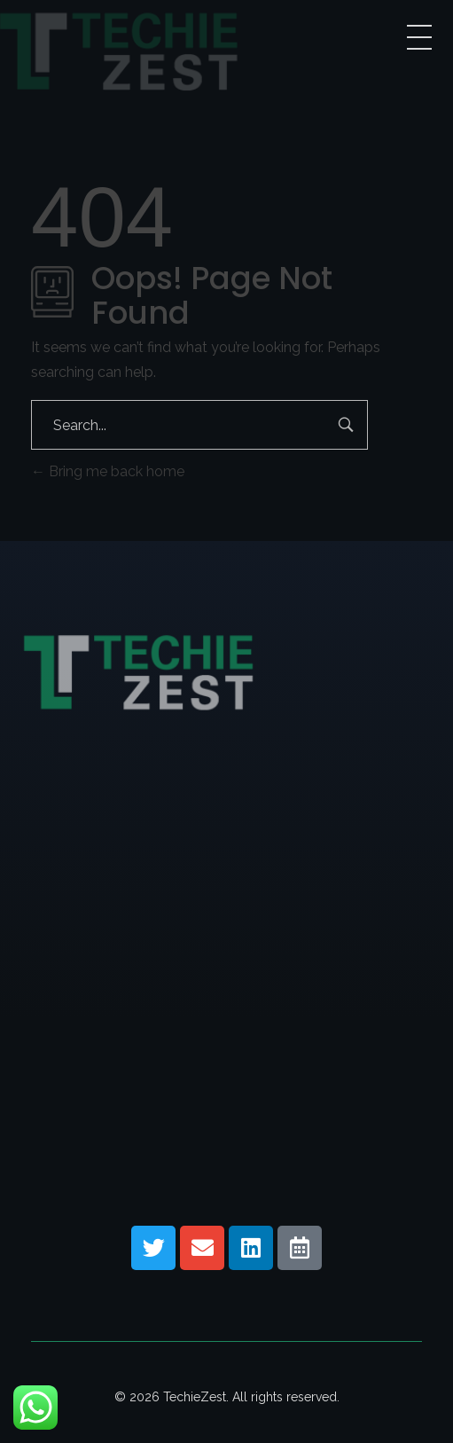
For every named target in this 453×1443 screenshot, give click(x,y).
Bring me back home (107, 471)
